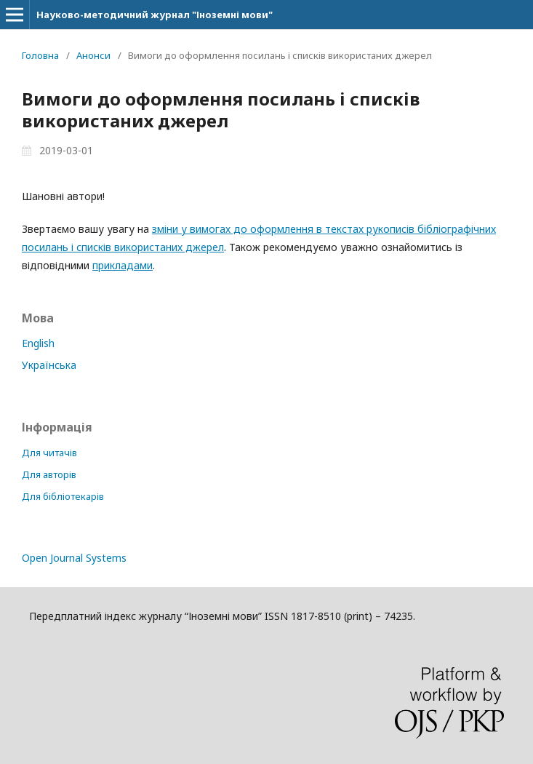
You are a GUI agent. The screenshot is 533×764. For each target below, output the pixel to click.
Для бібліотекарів (63, 496)
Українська (49, 365)
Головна (40, 55)
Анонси (93, 55)
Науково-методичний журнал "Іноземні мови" (154, 14)
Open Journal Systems (74, 558)
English (38, 343)
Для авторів (49, 474)
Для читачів (49, 452)
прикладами (122, 265)
